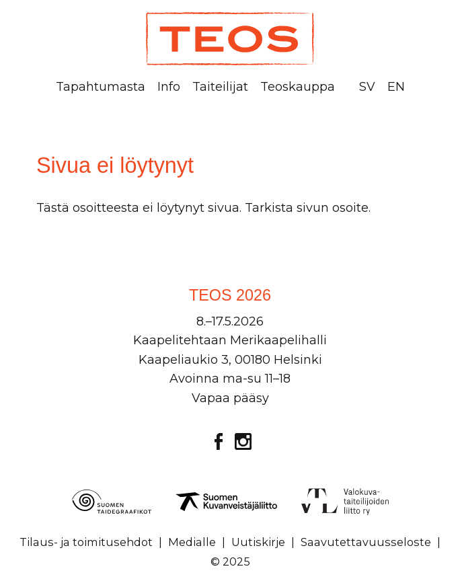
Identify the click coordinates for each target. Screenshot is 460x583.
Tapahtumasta (100, 86)
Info (168, 86)
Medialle (192, 542)
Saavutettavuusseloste (366, 542)
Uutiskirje (258, 542)
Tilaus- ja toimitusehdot (86, 542)
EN (396, 86)
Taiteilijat (220, 86)
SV (367, 86)
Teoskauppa (297, 86)
